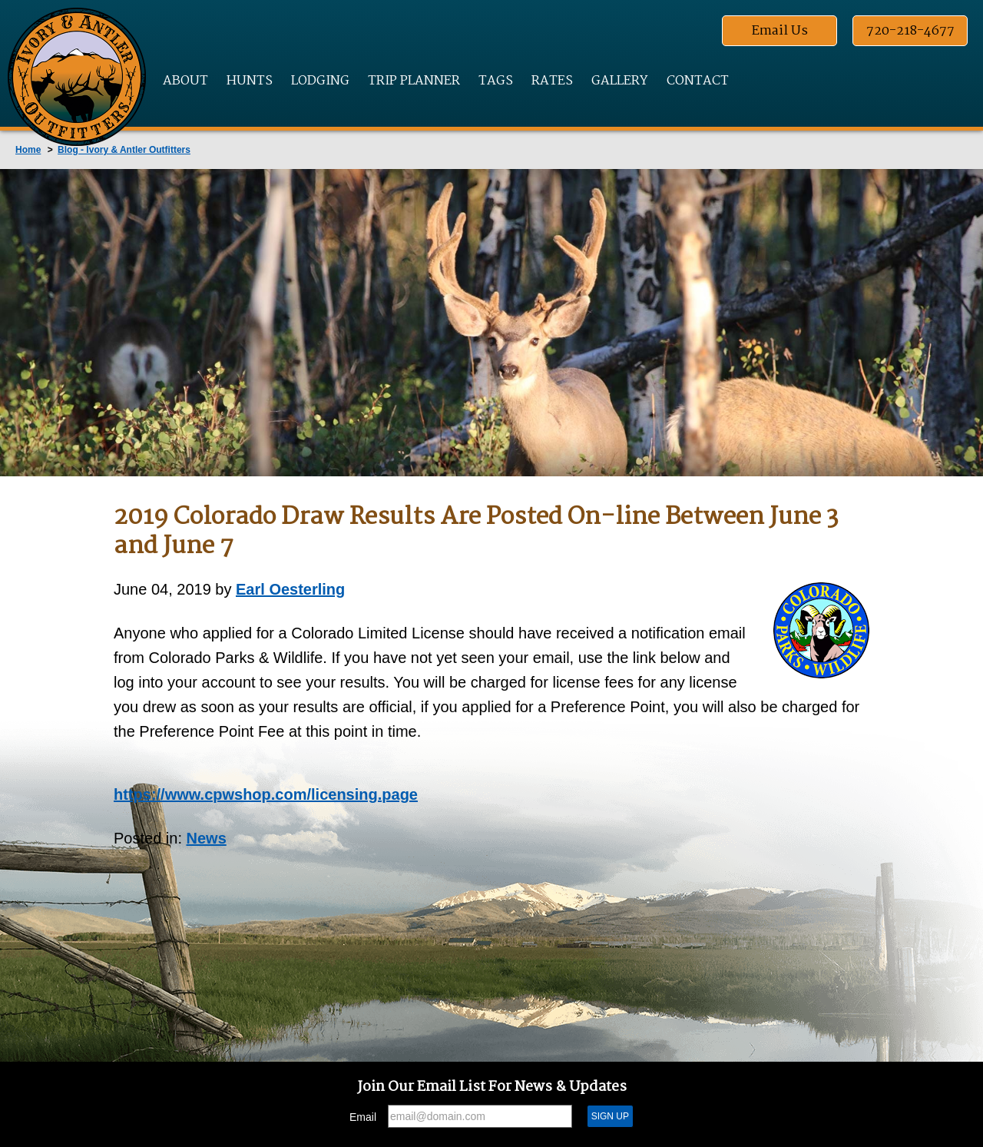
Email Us (780, 31)
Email (362, 1117)
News (207, 838)
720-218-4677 (910, 31)
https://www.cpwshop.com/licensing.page (266, 794)
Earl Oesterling (290, 589)
